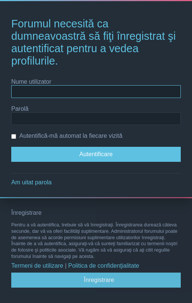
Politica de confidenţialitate (103, 265)
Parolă (19, 109)
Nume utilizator (31, 81)
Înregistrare (99, 280)
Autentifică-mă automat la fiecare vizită (66, 136)
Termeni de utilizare (37, 265)
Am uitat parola (31, 182)
